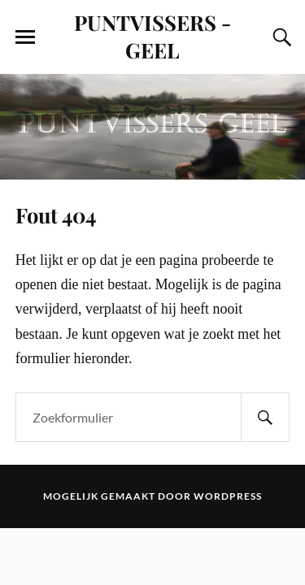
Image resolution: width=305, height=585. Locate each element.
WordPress (228, 496)
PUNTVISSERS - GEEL (152, 35)
